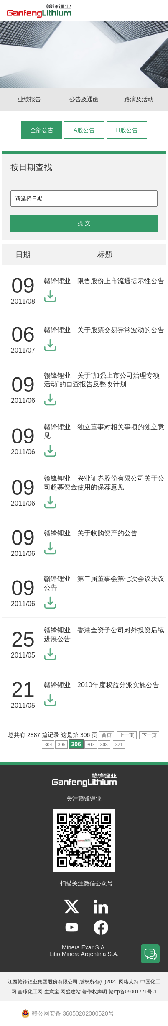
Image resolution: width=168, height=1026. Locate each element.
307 (90, 744)
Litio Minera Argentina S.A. (84, 954)
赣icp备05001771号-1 (133, 992)
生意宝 (51, 992)
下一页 (149, 735)
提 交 (84, 223)
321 (119, 744)
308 (104, 744)
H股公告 (126, 130)
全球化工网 (30, 992)
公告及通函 (84, 99)
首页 (107, 735)
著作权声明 (94, 992)
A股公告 (84, 130)
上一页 (126, 735)
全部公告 (41, 130)
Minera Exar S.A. (84, 947)
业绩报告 (29, 99)
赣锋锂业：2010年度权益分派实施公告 (101, 684)
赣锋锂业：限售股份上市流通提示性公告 (104, 280)
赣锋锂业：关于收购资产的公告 (90, 533)
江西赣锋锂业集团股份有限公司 (43, 982)
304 (48, 744)
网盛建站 (71, 992)
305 (61, 744)
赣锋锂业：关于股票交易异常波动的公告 (104, 329)
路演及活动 (138, 99)
